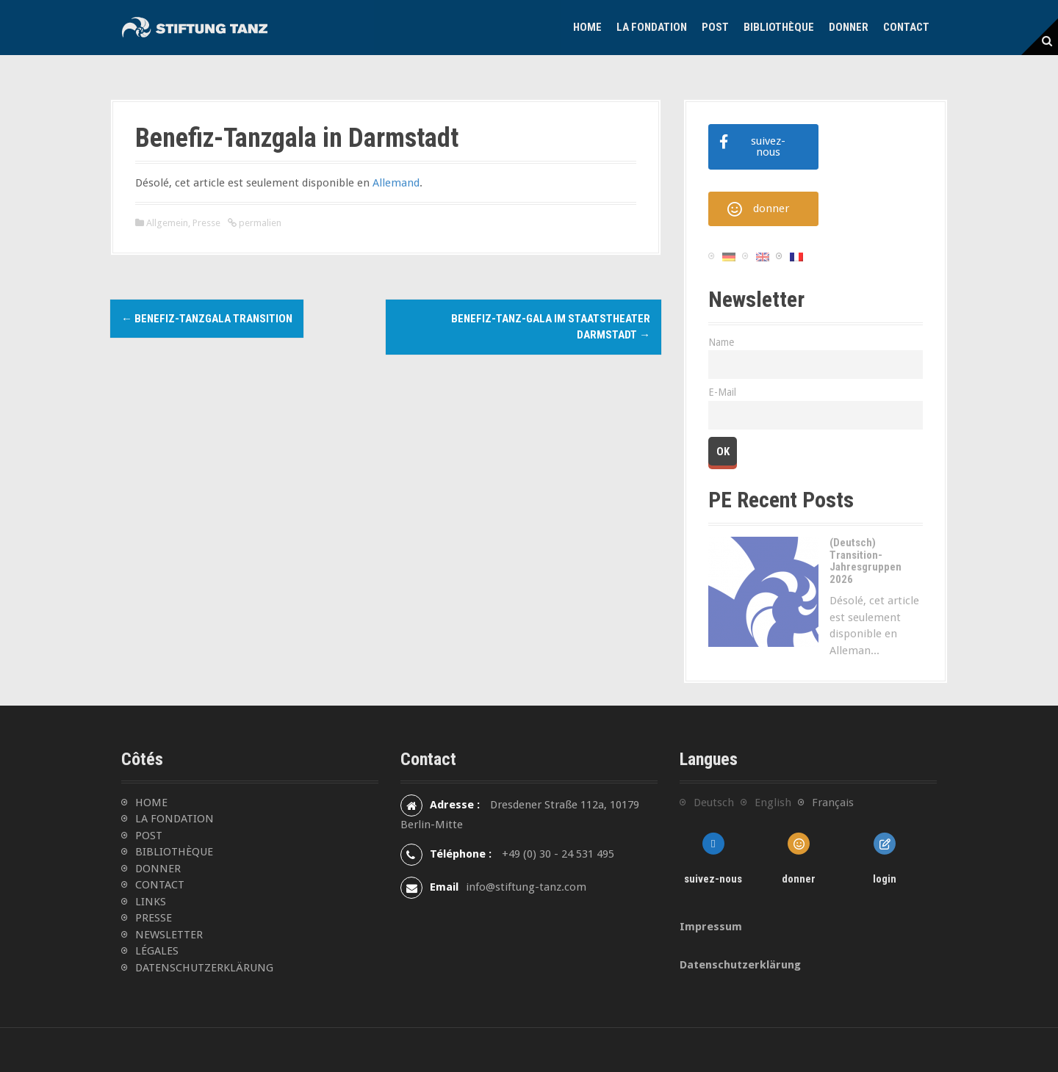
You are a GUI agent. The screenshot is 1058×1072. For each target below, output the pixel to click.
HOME (151, 802)
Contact (906, 27)
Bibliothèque (779, 27)
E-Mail (722, 392)
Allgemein (167, 222)
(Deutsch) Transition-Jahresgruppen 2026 (866, 561)
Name (721, 342)
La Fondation (651, 27)
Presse (206, 222)
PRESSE (153, 917)
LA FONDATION (174, 818)
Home (587, 27)
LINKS (150, 901)
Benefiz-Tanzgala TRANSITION (206, 318)
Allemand (396, 182)
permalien (259, 222)
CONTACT (159, 884)
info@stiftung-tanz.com (526, 887)
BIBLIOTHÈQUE (174, 851)
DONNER (158, 868)
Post (715, 27)
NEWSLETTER (169, 934)
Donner (848, 27)
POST (148, 835)
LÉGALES (157, 950)
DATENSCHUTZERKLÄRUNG (204, 967)
